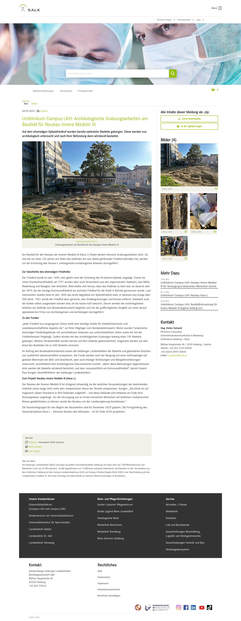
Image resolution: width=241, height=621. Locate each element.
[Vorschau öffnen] (87, 189)
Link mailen (34, 451)
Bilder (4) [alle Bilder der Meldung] (168, 140)
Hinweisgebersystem (177, 549)
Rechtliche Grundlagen (109, 595)
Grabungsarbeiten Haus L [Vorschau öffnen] (87, 241)
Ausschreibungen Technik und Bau (185, 542)
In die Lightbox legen (189, 126)
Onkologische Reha (108, 518)
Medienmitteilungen (43, 90)
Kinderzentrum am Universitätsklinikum (51, 515)
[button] (215, 89)
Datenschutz (104, 577)
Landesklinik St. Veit (40, 535)
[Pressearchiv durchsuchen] (121, 73)
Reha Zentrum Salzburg (110, 538)
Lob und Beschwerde (177, 524)
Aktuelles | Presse (176, 504)
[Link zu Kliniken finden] (166, 20)
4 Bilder (44, 111)
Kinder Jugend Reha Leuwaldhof (115, 511)
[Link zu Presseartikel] (186, 20)
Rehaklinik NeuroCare (109, 524)
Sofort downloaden (189, 118)
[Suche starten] (173, 73)
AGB (100, 571)
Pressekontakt (85, 90)
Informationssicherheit (109, 589)
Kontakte (171, 518)
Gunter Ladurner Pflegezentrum (115, 504)
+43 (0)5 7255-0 (37, 585)
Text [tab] (26, 103)
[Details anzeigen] (215, 189)
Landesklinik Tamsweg (41, 542)
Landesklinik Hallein (40, 529)
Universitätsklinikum (40, 504)
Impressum (103, 583)
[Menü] (216, 8)
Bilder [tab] (34, 103)
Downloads (66, 90)
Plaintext (32, 442)
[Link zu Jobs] (200, 20)
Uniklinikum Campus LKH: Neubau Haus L (184, 295)
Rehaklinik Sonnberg (108, 531)
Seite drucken (35, 446)
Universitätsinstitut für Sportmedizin (49, 522)
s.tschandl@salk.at (177, 355)
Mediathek (172, 511)
